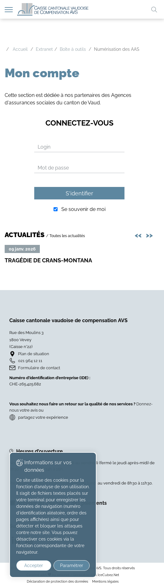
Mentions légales (105, 581)
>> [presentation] (150, 234)
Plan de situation (33, 353)
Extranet (44, 49)
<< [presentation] (139, 234)
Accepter (33, 565)
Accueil (20, 49)
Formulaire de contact (39, 367)
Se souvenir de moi (83, 209)
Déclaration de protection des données (57, 581)
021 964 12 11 (30, 360)
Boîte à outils (73, 49)
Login (44, 147)
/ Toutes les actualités (65, 235)
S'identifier (79, 193)
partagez (26, 417)
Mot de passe (53, 168)
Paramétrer (71, 565)
